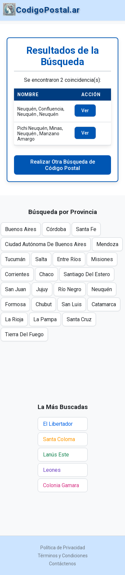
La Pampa (45, 319)
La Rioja (14, 319)
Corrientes (17, 274)
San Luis (72, 304)
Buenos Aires (20, 229)
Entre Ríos (69, 259)
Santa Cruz (79, 319)
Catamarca (104, 304)
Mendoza (107, 244)
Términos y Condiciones (63, 555)
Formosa (15, 304)
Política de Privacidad (62, 547)
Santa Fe (86, 229)
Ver (85, 110)
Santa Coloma (59, 439)
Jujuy (42, 289)
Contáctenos (62, 563)
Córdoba (56, 229)
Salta (41, 259)
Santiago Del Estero (87, 274)
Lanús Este (56, 454)
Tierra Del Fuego (24, 334)
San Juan (15, 289)
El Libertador (58, 424)
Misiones (102, 259)
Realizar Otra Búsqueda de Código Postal (62, 165)
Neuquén (101, 289)
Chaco (46, 274)
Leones (52, 470)
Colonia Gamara (61, 485)
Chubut (44, 304)
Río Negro (69, 289)
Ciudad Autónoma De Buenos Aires (45, 244)
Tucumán (15, 259)
